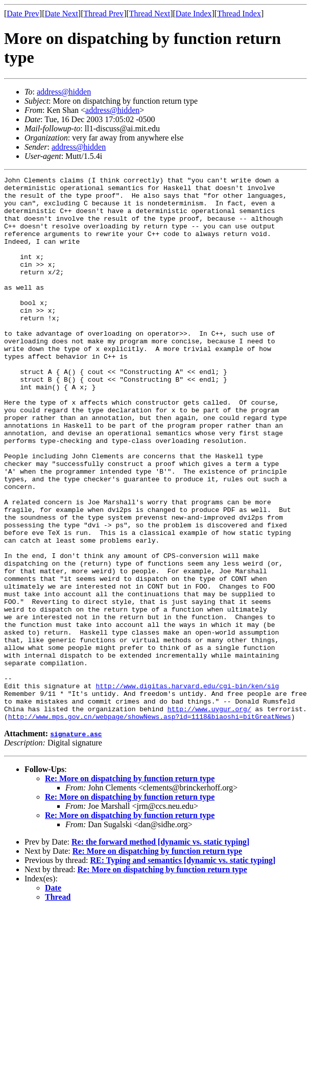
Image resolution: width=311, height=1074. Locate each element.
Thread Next (149, 13)
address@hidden (64, 91)
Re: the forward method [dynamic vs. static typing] (160, 950)
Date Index (194, 13)
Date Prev (23, 13)
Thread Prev (103, 13)
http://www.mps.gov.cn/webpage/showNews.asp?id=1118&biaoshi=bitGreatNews (149, 825)
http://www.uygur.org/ (209, 816)
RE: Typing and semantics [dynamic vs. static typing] (182, 969)
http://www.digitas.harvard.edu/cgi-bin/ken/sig (187, 788)
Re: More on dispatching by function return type (129, 887)
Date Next (61, 13)
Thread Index (239, 13)
